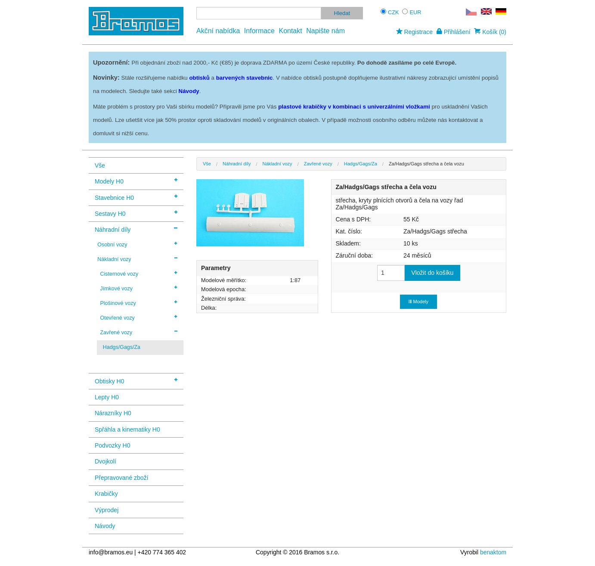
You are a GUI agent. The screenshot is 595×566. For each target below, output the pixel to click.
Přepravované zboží (122, 477)
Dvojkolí (105, 461)
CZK (393, 12)
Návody (105, 525)
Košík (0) (490, 31)
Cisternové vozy (138, 273)
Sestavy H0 (136, 213)
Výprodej (106, 510)
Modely (418, 301)
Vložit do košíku (432, 272)
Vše (100, 165)
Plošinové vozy (138, 302)
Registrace (414, 31)
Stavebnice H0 (136, 197)
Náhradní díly (136, 229)
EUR (415, 12)
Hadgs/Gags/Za (121, 347)
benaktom (493, 552)
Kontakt (290, 30)
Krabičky (106, 493)
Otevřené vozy (138, 317)
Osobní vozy (137, 244)
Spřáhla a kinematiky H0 (127, 429)
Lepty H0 (107, 397)
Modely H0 (136, 181)
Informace (259, 30)
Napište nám (325, 30)
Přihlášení (454, 31)
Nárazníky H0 (113, 413)
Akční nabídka (218, 30)
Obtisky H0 (136, 380)
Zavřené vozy (138, 332)
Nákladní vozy (137, 258)
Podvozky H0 (112, 445)
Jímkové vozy (138, 288)
